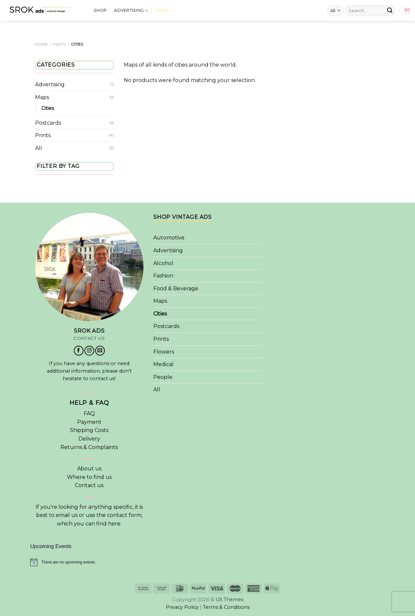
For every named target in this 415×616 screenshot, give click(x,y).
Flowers (163, 352)
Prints (43, 136)
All (38, 148)
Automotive (169, 238)
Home (41, 44)
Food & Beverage (175, 288)
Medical (163, 364)
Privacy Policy (182, 607)
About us (89, 468)
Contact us (89, 485)
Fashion (163, 276)
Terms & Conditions (226, 607)
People (162, 377)
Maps (164, 9)
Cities (47, 108)
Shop (100, 9)
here (114, 524)
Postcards (48, 123)
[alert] (207, 562)
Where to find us (89, 477)
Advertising (131, 9)
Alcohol (163, 263)
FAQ (89, 413)
